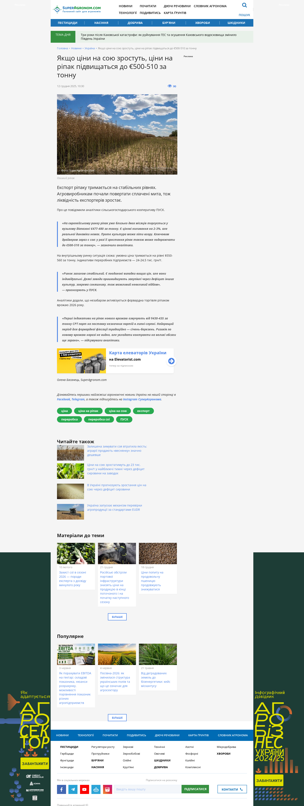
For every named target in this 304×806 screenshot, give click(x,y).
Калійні (190, 728)
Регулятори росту (103, 715)
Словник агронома (217, 6)
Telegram (78, 399)
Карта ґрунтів (181, 13)
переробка (69, 419)
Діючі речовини (183, 6)
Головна (62, 48)
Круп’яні (128, 735)
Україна (90, 48)
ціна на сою (118, 411)
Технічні (159, 715)
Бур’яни (168, 23)
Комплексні (193, 735)
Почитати (152, 6)
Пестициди (67, 23)
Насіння (101, 23)
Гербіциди (67, 721)
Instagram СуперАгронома (142, 399)
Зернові (128, 715)
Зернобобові (131, 721)
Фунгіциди (67, 728)
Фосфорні (191, 721)
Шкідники (236, 23)
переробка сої (99, 419)
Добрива (135, 23)
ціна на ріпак (88, 411)
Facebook (63, 399)
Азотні (189, 715)
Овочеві (159, 721)
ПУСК (124, 419)
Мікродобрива (226, 715)
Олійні (127, 728)
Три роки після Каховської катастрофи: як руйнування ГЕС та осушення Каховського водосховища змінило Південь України (159, 37)
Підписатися (195, 757)
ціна (64, 411)
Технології (131, 13)
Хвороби (202, 23)
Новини (129, 6)
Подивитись (154, 13)
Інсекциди (66, 735)
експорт (143, 411)
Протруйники (100, 721)
